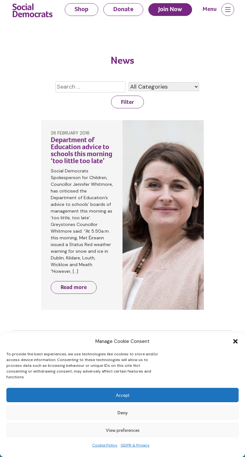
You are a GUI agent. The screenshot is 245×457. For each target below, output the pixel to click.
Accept (123, 395)
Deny (122, 413)
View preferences (122, 430)
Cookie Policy (104, 445)
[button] (235, 341)
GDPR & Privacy (135, 445)
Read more (74, 287)
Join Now (170, 9)
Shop (81, 9)
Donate (123, 9)
